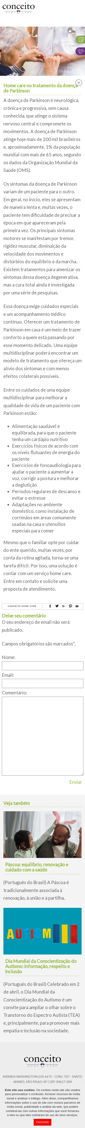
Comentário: (14, 692)
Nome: (8, 657)
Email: (8, 675)
